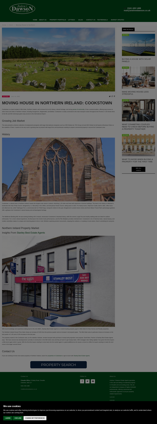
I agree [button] (8, 418)
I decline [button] (17, 418)
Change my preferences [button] (35, 418)
